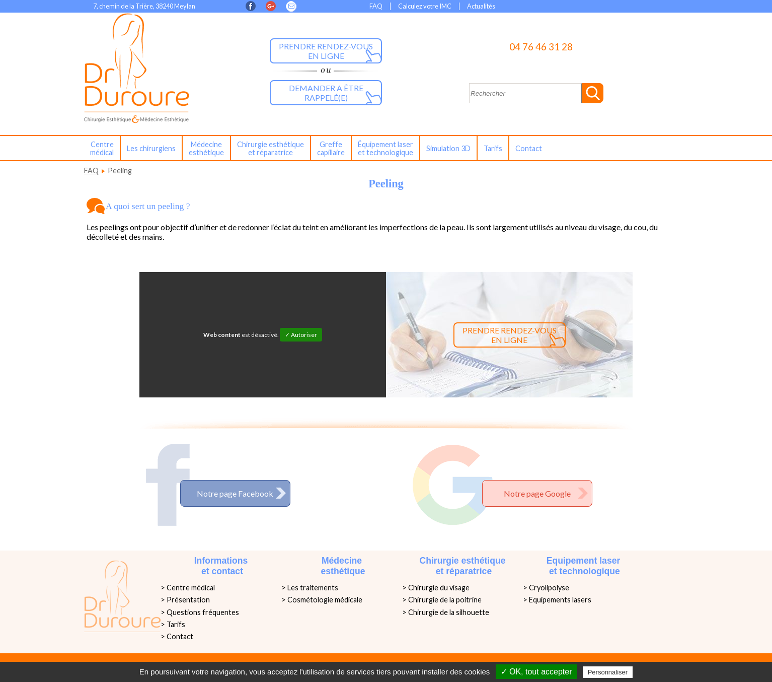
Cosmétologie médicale (324, 599)
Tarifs (493, 148)
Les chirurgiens (151, 148)
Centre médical (102, 149)
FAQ (375, 6)
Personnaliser (608, 672)
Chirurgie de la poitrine (445, 599)
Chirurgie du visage (439, 587)
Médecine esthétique (206, 149)
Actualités (481, 6)
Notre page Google (537, 493)
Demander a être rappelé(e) (326, 92)
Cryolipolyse (549, 587)
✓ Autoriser (301, 334)
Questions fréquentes (203, 612)
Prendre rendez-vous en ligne (326, 50)
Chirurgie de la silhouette (448, 612)
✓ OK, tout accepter (536, 671)
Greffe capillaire (331, 149)
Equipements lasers (560, 599)
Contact (528, 148)
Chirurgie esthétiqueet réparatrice (270, 149)
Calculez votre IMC (424, 6)
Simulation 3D (448, 148)
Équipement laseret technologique (385, 149)
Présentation (188, 599)
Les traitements (312, 587)
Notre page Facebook (235, 493)
